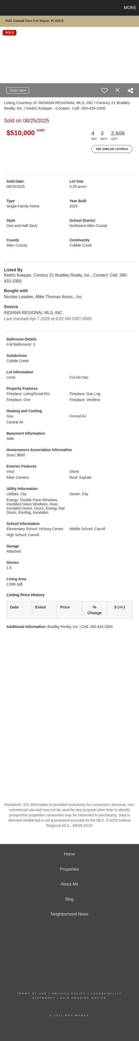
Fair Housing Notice (84, 998)
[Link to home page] (4, 8)
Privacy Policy (69, 993)
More (130, 7)
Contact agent (18, 90)
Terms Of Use (32, 993)
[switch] (104, 90)
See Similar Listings (112, 149)
